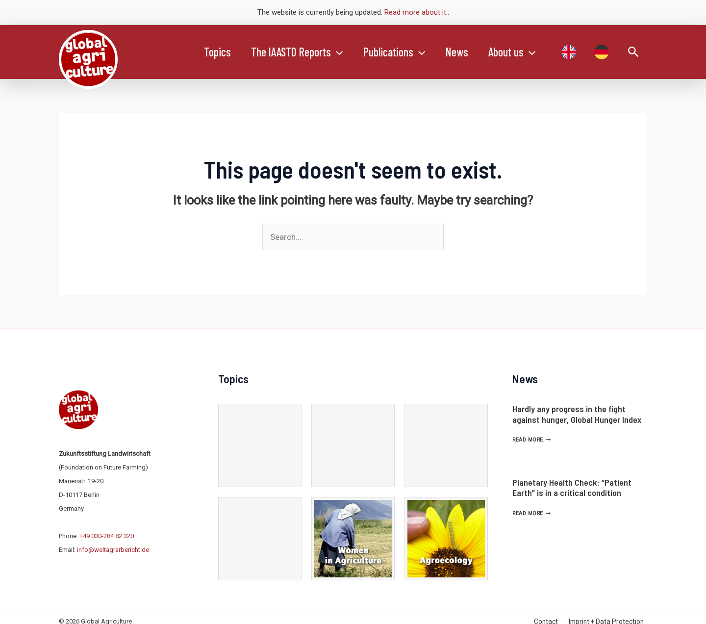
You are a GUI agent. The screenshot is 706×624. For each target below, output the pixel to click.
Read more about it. (416, 12)
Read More (531, 440)
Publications (402, 52)
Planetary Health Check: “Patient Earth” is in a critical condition (571, 487)
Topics (218, 52)
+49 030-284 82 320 (106, 536)
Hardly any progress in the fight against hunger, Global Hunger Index (576, 414)
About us (526, 52)
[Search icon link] (633, 52)
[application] (342, 52)
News (468, 52)
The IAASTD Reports (302, 52)
